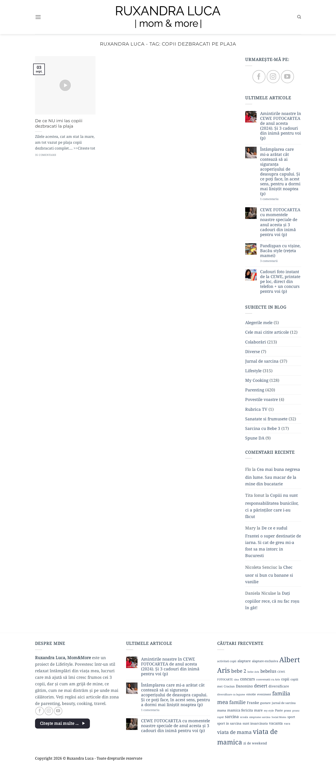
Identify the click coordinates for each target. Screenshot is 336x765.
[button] (38, 17)
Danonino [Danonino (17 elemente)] (244, 686)
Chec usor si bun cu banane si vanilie (269, 574)
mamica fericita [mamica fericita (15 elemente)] (240, 710)
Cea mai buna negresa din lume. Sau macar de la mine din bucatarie (272, 476)
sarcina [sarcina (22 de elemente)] (232, 716)
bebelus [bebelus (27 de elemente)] (268, 671)
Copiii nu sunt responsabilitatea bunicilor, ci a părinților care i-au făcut (271, 506)
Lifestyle (253, 370)
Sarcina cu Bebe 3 (262, 428)
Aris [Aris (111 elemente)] (223, 670)
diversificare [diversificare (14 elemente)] (279, 686)
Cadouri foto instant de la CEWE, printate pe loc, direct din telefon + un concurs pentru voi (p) (280, 281)
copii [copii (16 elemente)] (285, 679)
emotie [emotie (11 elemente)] (251, 694)
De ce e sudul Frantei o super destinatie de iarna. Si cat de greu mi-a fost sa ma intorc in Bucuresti (273, 541)
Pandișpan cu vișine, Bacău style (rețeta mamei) (280, 250)
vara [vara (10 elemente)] (287, 724)
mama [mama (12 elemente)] (221, 710)
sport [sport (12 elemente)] (291, 717)
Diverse (252, 351)
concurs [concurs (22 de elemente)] (247, 679)
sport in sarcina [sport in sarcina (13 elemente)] (229, 723)
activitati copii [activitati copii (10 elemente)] (226, 661)
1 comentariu (278, 199)
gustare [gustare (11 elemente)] (265, 703)
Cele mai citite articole (267, 332)
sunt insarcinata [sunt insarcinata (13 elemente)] (255, 723)
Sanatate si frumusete (266, 419)
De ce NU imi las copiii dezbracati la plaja (58, 123)
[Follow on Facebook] (258, 76)
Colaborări (255, 342)
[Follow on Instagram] (273, 76)
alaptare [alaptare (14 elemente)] (244, 661)
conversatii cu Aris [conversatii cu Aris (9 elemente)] (268, 679)
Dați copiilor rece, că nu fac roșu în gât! (272, 600)
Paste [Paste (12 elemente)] (279, 710)
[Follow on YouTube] (287, 76)
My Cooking (256, 380)
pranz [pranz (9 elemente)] (287, 710)
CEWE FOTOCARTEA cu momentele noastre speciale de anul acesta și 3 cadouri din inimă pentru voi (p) (280, 222)
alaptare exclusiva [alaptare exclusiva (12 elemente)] (265, 661)
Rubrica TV (256, 409)
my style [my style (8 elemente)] (269, 710)
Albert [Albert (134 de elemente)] (289, 659)
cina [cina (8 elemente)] (236, 679)
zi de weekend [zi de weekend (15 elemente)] (255, 743)
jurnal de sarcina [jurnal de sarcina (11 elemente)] (284, 703)
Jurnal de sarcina (262, 361)
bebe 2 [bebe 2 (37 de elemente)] (238, 671)
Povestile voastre (261, 399)
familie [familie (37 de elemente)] (237, 702)
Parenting (254, 390)
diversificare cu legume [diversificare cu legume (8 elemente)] (231, 694)
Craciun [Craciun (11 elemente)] (229, 686)
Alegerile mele (258, 322)
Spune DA (254, 438)
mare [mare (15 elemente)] (258, 710)
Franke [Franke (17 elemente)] (253, 702)
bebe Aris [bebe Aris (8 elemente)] (253, 671)
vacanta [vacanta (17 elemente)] (276, 723)
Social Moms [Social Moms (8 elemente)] (279, 717)
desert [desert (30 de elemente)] (260, 686)
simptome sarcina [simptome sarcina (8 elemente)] (259, 717)
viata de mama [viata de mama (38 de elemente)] (234, 732)
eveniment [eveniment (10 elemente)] (264, 694)
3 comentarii (277, 261)
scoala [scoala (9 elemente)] (244, 717)
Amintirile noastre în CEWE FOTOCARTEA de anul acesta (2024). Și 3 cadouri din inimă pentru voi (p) (280, 126)
